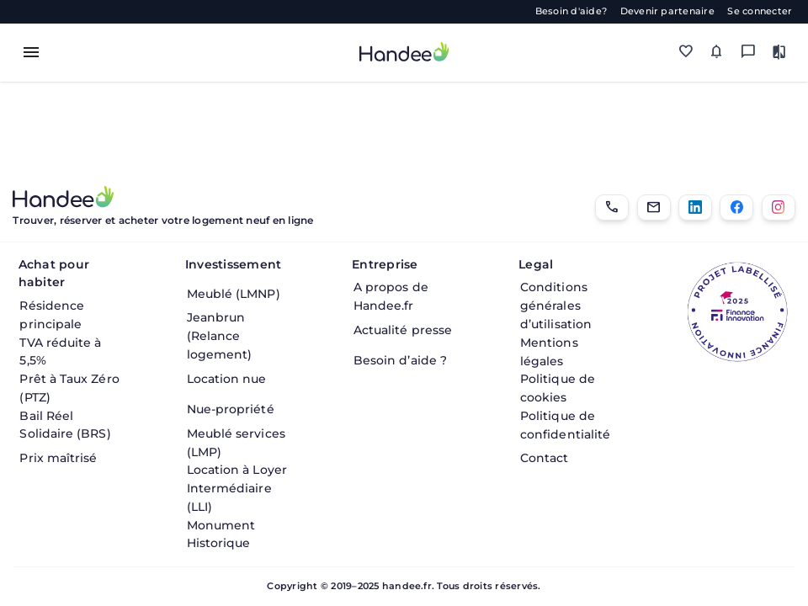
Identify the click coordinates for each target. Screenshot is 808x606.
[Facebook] (736, 207)
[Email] (654, 207)
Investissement (233, 264)
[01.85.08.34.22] (612, 207)
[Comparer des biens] (780, 53)
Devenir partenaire (667, 11)
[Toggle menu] (31, 52)
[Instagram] (778, 207)
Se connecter (759, 11)
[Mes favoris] (685, 53)
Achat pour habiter (54, 274)
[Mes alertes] (717, 53)
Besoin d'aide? (571, 11)
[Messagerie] (748, 53)
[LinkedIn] (695, 207)
